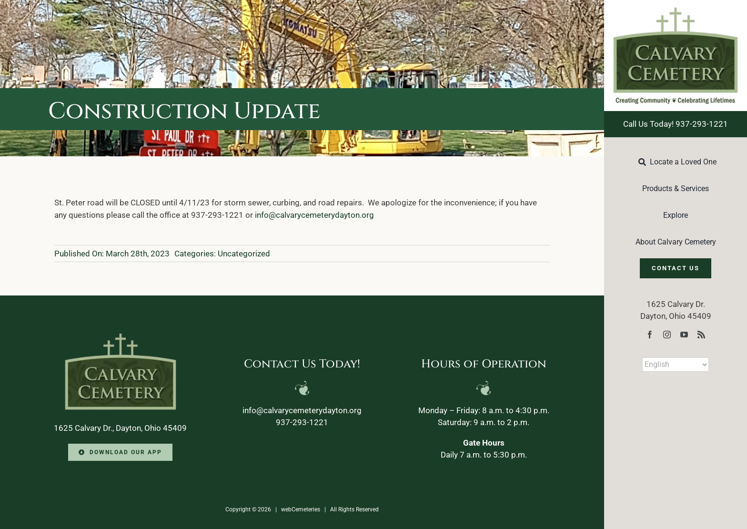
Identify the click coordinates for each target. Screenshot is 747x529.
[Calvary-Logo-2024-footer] (120, 337)
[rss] (701, 334)
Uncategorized (244, 253)
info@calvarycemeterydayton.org (314, 215)
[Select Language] (675, 364)
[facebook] (650, 334)
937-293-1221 (302, 422)
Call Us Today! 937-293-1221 (675, 124)
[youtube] (684, 334)
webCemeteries (300, 509)
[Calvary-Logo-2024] (675, 11)
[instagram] (667, 334)
